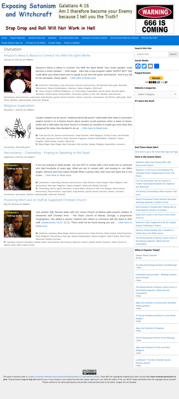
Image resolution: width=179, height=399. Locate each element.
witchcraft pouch (23, 147)
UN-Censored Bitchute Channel (124, 38)
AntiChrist (43, 85)
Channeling (54, 85)
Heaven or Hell (88, 94)
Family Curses (110, 135)
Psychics (71, 97)
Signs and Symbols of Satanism (150, 328)
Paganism (82, 138)
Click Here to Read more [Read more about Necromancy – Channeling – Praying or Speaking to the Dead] (58, 175)
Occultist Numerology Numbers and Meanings (156, 265)
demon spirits (104, 91)
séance (79, 97)
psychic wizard (59, 97)
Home (4, 38)
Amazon (48, 91)
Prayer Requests (17, 38)
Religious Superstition (19, 105)
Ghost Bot (76, 94)
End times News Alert (69, 38)
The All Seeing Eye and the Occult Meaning (155, 338)
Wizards (45, 100)
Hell (97, 94)
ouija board (35, 97)
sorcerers (88, 97)
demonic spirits (118, 91)
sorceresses (98, 97)
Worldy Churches (100, 185)
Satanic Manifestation (57, 88)
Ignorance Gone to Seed (57, 138)
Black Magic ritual (58, 144)
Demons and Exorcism (85, 85)
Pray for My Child (149, 38)
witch (13, 245)
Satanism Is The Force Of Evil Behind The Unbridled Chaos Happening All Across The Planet (155, 173)
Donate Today (54, 43)
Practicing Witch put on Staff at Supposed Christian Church (45, 200)
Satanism (72, 88)
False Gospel (102, 182)
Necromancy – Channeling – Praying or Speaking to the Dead (47, 152)
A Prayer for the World (35, 43)
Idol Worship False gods (107, 85)
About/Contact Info (36, 38)
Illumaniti (122, 85)
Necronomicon (22, 97)
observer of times (80, 242)
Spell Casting (50, 141)
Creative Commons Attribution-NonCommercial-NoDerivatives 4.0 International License (63, 377)
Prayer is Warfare (72, 43)
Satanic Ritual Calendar (146, 255)
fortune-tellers (65, 94)
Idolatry (92, 144)
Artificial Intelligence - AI (63, 91)
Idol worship (82, 144)
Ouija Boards (46, 97)
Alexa (41, 91)
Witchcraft (97, 88)
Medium (104, 94)
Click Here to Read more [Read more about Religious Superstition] (95, 128)
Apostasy (52, 233)
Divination (40, 94)
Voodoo (60, 141)
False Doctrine (82, 135)
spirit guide (121, 97)
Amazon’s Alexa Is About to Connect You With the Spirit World (47, 55)
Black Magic (44, 144)
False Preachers (124, 233)
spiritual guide (25, 100)
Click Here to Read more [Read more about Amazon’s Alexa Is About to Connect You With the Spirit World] (83, 78)
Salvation (52, 38)
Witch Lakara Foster (25, 245)
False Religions (96, 135)
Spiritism (14, 100)
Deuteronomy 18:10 (52, 222)
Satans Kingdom (84, 88)
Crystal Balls (91, 91)
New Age (52, 185)
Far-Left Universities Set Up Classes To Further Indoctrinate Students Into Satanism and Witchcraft (155, 184)
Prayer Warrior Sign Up (12, 43)
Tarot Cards (125, 236)
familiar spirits (52, 94)
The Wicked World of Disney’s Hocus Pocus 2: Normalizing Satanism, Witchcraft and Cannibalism (156, 241)
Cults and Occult (67, 85)
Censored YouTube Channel (94, 38)
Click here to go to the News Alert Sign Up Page (156, 152)
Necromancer (115, 94)
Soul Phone (110, 97)
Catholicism (44, 182)
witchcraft (36, 100)
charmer (19, 242)
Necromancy (41, 88)
